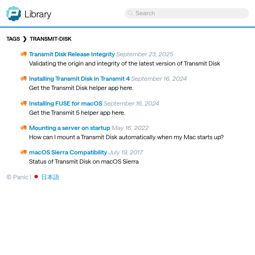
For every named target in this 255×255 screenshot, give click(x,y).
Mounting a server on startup (69, 127)
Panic (13, 10)
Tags (13, 38)
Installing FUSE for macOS (65, 103)
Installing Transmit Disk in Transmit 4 (79, 78)
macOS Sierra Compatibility (68, 151)
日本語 (50, 176)
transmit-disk (50, 38)
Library (37, 14)
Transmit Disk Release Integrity (72, 53)
